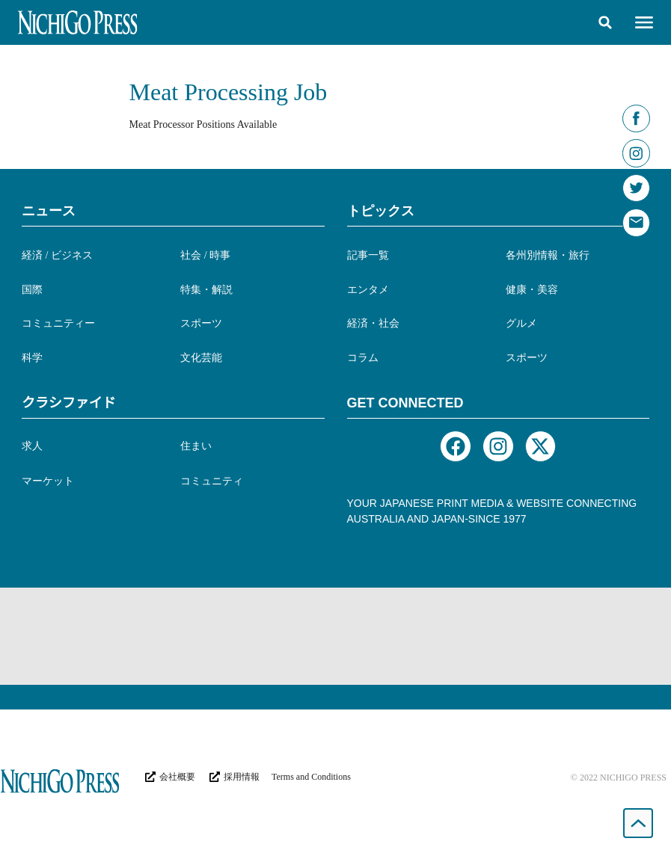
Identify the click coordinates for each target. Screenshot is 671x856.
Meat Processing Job (228, 91)
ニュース (49, 210)
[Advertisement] (336, 636)
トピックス (380, 210)
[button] (605, 22)
